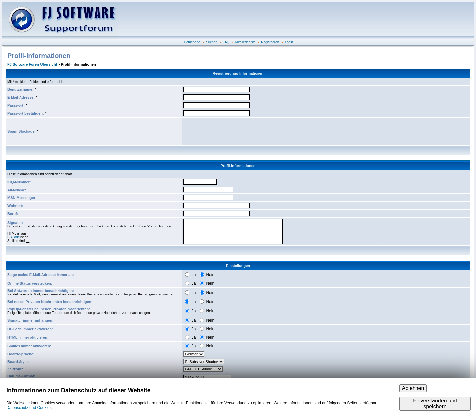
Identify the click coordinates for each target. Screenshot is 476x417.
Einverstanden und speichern (435, 403)
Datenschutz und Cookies (29, 407)
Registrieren (270, 42)
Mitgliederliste (245, 42)
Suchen (211, 42)
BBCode (13, 237)
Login (289, 42)
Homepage (192, 42)
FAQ (226, 42)
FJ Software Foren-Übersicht (32, 64)
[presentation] (233, 131)
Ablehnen (413, 388)
